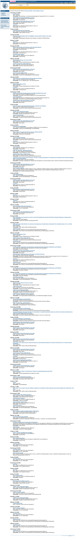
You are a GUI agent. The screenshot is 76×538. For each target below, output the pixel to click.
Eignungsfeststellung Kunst (18, 438)
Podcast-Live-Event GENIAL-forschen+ (21, 480)
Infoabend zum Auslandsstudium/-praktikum (22, 359)
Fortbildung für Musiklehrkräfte (19, 126)
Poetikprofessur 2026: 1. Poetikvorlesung (21, 153)
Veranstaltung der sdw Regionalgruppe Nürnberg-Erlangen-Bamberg (27, 78)
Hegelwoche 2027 (17, 519)
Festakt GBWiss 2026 (17, 503)
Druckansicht (3, 15)
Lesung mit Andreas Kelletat (19, 492)
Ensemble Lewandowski (18, 277)
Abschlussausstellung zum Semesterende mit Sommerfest (25, 422)
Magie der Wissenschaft (18, 452)
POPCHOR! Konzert (17, 405)
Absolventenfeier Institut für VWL (20, 401)
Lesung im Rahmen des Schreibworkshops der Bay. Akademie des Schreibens (29, 105)
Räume (2, 27)
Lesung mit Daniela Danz (18, 115)
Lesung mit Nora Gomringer (19, 507)
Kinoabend (15, 24)
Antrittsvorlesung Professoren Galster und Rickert (23, 293)
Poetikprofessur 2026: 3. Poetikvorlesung (21, 352)
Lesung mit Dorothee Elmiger (19, 137)
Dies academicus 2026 (18, 475)
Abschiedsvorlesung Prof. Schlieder (20, 416)
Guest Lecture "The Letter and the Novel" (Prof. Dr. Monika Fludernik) (27, 131)
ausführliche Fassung (3, 13)
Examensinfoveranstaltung (18, 54)
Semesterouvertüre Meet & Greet (20, 72)
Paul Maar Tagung (17, 443)
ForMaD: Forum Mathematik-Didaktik (20, 111)
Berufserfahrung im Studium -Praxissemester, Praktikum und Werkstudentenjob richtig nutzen (32, 371)
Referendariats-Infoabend (18, 167)
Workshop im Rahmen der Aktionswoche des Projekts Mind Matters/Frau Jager (29, 93)
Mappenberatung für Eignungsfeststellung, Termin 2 (24, 189)
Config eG (70, 535)
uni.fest (14, 382)
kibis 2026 (15, 464)
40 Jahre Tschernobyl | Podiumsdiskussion (22, 63)
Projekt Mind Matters (17, 96)
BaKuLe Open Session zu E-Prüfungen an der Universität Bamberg (27, 47)
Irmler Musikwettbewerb (18, 174)
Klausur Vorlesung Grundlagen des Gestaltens (22, 432)
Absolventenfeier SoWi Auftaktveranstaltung (22, 394)
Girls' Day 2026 (16, 14)
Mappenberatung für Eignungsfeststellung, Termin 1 (24, 17)
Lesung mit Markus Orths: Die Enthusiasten (22, 206)
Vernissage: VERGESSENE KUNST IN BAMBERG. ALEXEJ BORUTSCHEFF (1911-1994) (32, 36)
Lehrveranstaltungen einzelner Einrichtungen (5, 22)
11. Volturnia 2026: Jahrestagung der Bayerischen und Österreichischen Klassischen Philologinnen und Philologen (37, 246)
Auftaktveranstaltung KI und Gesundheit (21, 30)
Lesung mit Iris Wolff (17, 286)
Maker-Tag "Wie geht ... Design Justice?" (21, 302)
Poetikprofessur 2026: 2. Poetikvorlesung (21, 237)
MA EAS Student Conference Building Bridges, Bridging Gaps (26, 411)
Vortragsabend (16, 426)
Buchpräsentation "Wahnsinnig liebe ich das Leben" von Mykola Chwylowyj (28, 254)
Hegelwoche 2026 (17, 228)
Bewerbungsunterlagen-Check (19, 83)
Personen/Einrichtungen (5, 26)
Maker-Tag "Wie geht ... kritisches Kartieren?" (22, 150)
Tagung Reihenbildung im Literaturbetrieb (21, 299)
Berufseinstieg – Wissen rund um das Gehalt (22, 59)
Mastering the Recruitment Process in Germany (23, 282)
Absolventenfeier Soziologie (19, 398)
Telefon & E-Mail (3, 25)
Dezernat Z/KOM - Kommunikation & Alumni (34, 10)
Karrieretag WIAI (16, 146)
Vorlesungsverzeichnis (4, 20)
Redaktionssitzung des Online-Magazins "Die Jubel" (24, 21)
